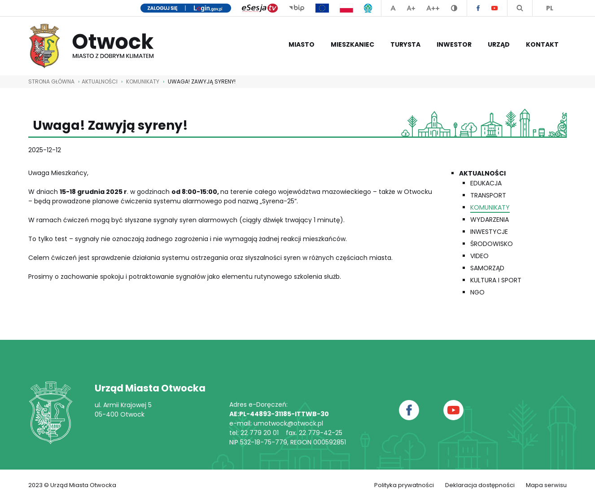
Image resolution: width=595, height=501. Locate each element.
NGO (477, 292)
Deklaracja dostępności (480, 485)
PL (549, 8)
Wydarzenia (489, 219)
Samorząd (487, 268)
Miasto (302, 44)
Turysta (405, 44)
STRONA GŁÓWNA (51, 81)
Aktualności (482, 173)
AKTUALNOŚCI (100, 81)
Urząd (499, 44)
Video (479, 255)
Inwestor (454, 44)
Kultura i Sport (495, 280)
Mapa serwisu (546, 485)
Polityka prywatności (404, 485)
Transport (488, 195)
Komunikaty (142, 81)
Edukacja (486, 183)
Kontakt (542, 44)
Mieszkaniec (352, 44)
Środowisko (491, 243)
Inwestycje (489, 231)
